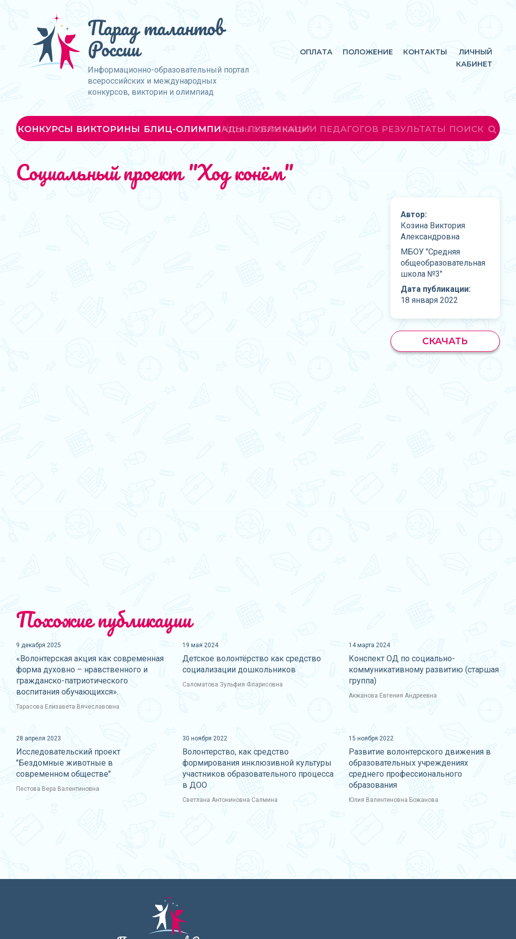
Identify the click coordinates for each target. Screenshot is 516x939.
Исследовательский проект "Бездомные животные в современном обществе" (68, 763)
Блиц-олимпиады (194, 129)
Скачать (445, 341)
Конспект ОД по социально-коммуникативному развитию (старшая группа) (424, 669)
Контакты (425, 51)
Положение (368, 51)
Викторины (108, 129)
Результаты (413, 129)
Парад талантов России (156, 38)
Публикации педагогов (312, 129)
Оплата (316, 51)
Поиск (473, 129)
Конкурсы (45, 129)
